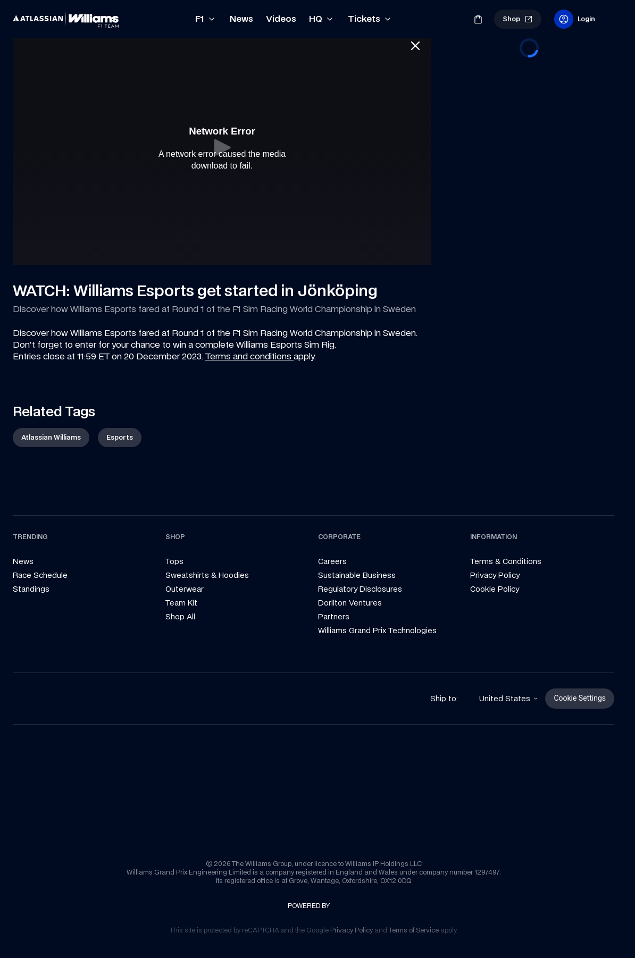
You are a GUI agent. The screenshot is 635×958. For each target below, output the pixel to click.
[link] (31, 14)
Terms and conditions (249, 356)
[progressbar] (529, 47)
